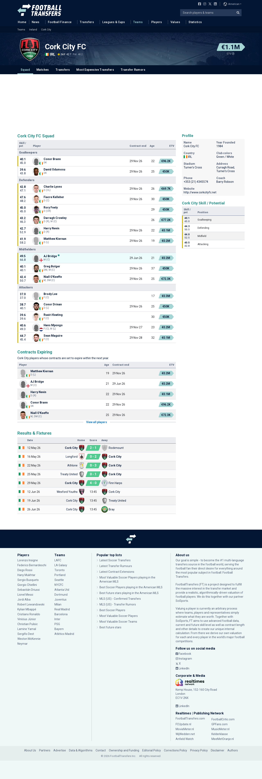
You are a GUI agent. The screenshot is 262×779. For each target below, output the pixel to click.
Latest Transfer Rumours (115, 566)
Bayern (59, 629)
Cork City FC (65, 47)
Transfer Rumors (133, 69)
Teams (138, 22)
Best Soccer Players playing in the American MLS (131, 587)
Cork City (46, 29)
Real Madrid (62, 609)
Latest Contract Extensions (116, 571)
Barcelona (61, 614)
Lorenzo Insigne (27, 560)
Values (175, 22)
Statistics (195, 22)
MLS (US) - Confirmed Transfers (120, 598)
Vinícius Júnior (26, 619)
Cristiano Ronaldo (28, 614)
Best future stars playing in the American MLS (129, 593)
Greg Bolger (52, 266)
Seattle (59, 580)
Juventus (60, 599)
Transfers (87, 22)
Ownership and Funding (124, 750)
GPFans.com (219, 724)
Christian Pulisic (27, 624)
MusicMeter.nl (220, 729)
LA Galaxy (60, 565)
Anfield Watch (185, 739)
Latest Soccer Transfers (115, 560)
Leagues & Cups (113, 22)
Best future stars (110, 627)
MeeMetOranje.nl (222, 739)
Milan (57, 604)
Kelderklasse (219, 734)
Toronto (59, 570)
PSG (57, 624)
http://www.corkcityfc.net (200, 192)
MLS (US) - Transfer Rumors (117, 604)
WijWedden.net (185, 734)
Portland (60, 575)
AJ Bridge (50, 256)
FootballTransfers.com (190, 718)
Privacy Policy (199, 750)
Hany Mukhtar (26, 575)
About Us (30, 750)
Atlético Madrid (64, 634)
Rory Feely (51, 207)
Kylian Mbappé (26, 609)
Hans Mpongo (53, 325)
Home (20, 22)
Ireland (33, 29)
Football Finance (60, 22)
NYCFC (58, 584)
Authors (232, 750)
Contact (101, 750)
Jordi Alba (23, 599)
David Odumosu (54, 169)
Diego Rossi (24, 570)
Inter (57, 619)
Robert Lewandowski (30, 604)
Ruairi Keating (53, 314)
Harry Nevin (51, 228)
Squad (25, 69)
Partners (44, 750)
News (36, 22)
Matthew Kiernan (55, 238)
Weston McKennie (29, 638)
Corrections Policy (175, 750)
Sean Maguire (53, 335)
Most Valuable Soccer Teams (118, 621)
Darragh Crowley (55, 217)
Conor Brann (52, 159)
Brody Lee (50, 294)
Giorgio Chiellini (27, 584)
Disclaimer (217, 750)
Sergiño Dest (25, 634)
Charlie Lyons (53, 186)
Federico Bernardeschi (31, 565)
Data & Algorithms (81, 750)
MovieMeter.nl (185, 729)
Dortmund (61, 594)
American (231, 4)
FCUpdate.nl (183, 724)
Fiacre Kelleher (54, 197)
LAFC (57, 560)
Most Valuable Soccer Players (118, 616)
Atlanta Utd (61, 589)
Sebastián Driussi (28, 589)
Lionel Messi (25, 594)
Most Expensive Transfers (95, 69)
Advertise (59, 750)
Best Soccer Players (112, 610)
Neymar (22, 643)
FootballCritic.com (223, 719)
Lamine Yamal (26, 629)
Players (156, 22)
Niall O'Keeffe (53, 276)
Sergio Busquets (28, 580)
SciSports (182, 600)
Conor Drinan (53, 304)
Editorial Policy (151, 750)
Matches (42, 69)
